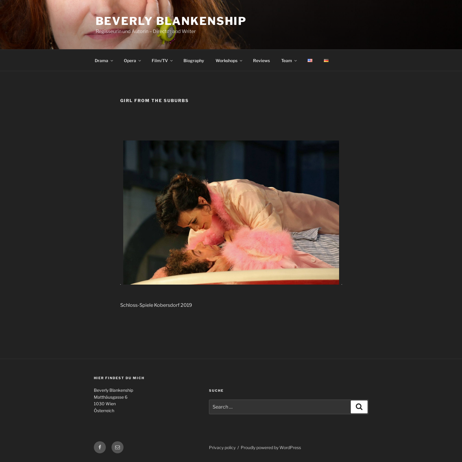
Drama (104, 60)
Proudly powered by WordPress (271, 447)
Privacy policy (222, 447)
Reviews (261, 60)
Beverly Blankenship (171, 21)
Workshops (229, 60)
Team (289, 60)
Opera (133, 60)
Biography (193, 60)
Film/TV (163, 60)
